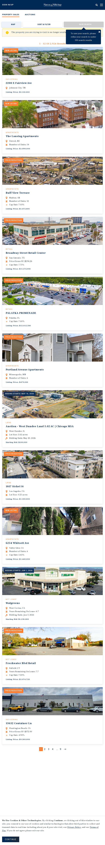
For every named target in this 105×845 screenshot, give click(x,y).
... (57, 755)
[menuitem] (10, 15)
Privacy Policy (74, 827)
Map (13, 24)
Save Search (85, 24)
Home (52, 5)
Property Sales (10, 14)
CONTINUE (10, 839)
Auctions (30, 14)
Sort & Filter (43, 24)
